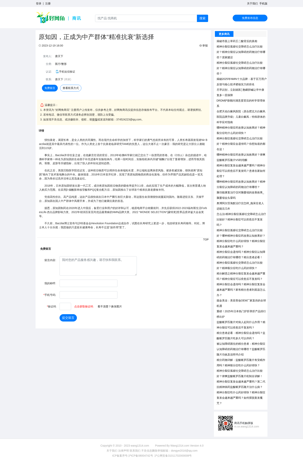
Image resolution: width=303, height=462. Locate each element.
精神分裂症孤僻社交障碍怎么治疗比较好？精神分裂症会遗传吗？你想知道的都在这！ (241, 144)
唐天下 (59, 56)
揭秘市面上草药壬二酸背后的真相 (237, 41)
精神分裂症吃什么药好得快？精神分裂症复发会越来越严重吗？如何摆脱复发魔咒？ (241, 398)
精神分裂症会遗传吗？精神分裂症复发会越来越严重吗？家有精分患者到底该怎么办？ (241, 290)
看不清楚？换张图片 (110, 306)
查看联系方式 (71, 88)
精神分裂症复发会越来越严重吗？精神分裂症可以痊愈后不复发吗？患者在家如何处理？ (241, 171)
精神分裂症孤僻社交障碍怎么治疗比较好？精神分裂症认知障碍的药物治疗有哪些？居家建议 (241, 52)
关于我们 (252, 3)
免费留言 (49, 88)
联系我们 (135, 450)
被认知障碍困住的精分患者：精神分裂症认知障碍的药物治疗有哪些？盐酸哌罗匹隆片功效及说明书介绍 (241, 349)
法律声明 (123, 450)
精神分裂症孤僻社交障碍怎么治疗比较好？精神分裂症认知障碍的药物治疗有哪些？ (241, 68)
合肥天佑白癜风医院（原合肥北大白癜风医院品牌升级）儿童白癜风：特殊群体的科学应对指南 (241, 117)
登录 (38, 3)
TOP (206, 239)
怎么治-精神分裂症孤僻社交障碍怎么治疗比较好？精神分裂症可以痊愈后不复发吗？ (241, 219)
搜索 (202, 18)
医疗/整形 (61, 63)
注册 (48, 3)
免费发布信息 (250, 17)
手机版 (263, 3)
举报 (203, 45)
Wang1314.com (179, 445)
